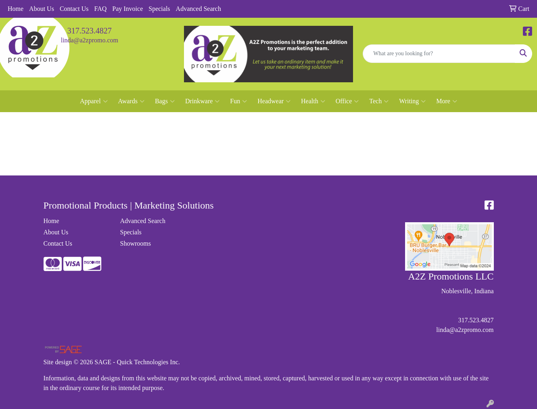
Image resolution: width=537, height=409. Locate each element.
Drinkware (202, 101)
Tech (379, 101)
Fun (238, 101)
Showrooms (135, 243)
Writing (412, 101)
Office (347, 101)
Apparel (94, 101)
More (446, 101)
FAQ (100, 8)
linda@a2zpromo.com (89, 40)
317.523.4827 (89, 30)
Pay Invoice (127, 8)
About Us (41, 8)
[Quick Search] (439, 53)
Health (313, 101)
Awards (131, 101)
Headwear (273, 101)
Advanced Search (198, 8)
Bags (165, 101)
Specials (159, 8)
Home (15, 8)
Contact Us (74, 8)
